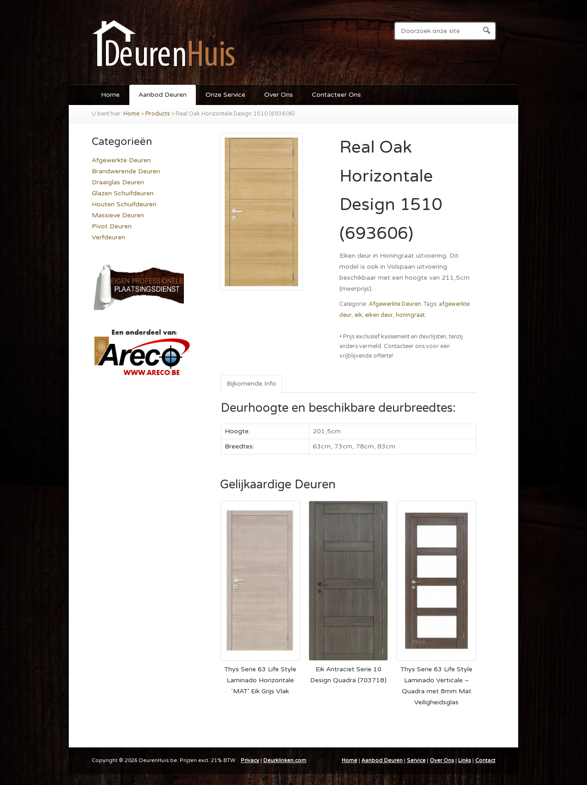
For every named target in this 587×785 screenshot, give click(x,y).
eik (358, 315)
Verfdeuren (108, 237)
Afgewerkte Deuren (395, 304)
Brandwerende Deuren (126, 171)
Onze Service (225, 95)
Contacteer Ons (336, 95)
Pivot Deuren (112, 226)
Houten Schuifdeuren (124, 204)
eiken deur (379, 315)
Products (157, 114)
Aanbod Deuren (162, 95)
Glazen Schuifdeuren (123, 193)
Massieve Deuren (118, 215)
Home (110, 95)
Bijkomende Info (251, 383)
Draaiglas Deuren (118, 182)
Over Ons (278, 95)
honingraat (410, 315)
